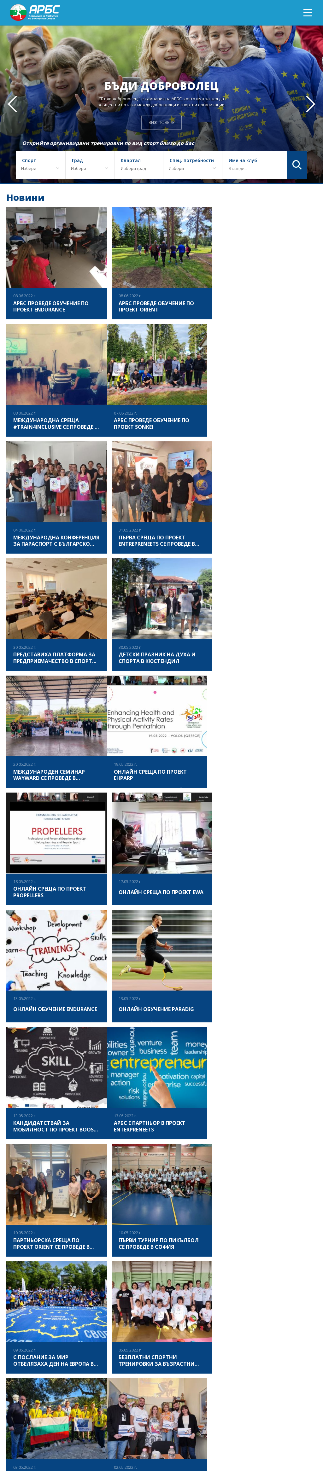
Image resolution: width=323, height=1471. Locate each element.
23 (243, 1270)
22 (229, 1270)
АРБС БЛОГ (188, 1444)
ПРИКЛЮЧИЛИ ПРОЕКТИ (146, 1444)
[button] (310, 104)
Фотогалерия (100, 1444)
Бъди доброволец (161, 85)
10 (66, 1270)
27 (297, 1270)
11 (80, 1270)
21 (216, 1270)
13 (107, 1270)
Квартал (131, 160)
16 (148, 1270)
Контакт (307, 1444)
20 (202, 1270)
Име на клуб (243, 160)
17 (161, 1270)
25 (270, 1270)
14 (121, 1270)
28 (141, 1284)
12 (93, 1270)
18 (175, 1270)
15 (134, 1270)
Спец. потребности (192, 160)
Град (77, 160)
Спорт (29, 160)
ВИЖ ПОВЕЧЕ (161, 122)
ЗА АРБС (72, 1444)
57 (182, 1284)
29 (155, 1284)
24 (256, 1270)
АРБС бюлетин (277, 1444)
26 (283, 1270)
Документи (243, 1444)
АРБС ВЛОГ (215, 1444)
